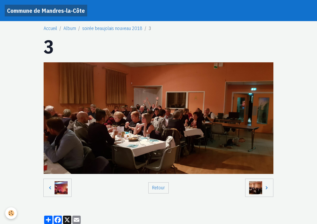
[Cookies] (11, 213)
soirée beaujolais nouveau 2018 (112, 28)
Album (69, 28)
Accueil (50, 28)
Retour (158, 188)
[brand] (46, 10)
